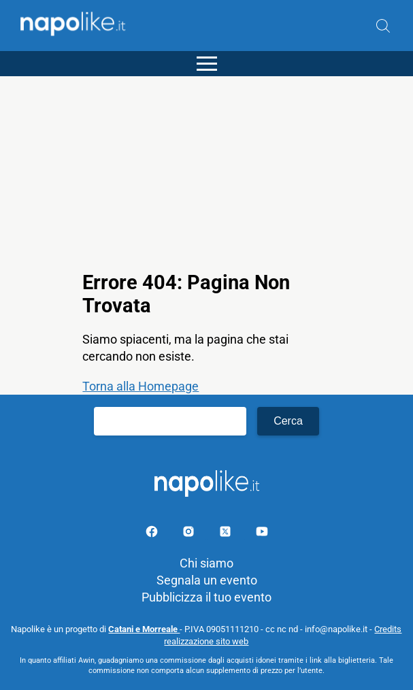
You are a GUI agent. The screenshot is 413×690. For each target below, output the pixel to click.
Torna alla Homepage (140, 386)
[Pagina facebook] (153, 534)
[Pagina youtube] (262, 534)
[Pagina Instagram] (189, 534)
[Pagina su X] (226, 534)
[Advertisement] (206, 171)
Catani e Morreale (144, 629)
